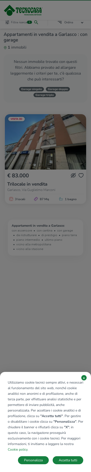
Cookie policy (17, 449)
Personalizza (33, 460)
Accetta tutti (68, 460)
